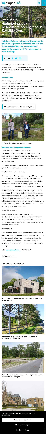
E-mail (20, 58)
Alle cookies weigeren (23, 425)
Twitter (16, 58)
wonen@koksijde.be (13, 250)
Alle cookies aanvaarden (23, 420)
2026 (18, 2)
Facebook (12, 58)
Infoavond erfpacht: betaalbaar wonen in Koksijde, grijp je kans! (19, 338)
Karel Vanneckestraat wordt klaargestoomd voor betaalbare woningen (23, 376)
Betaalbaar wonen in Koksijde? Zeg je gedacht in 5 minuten (22, 299)
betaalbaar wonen (9, 256)
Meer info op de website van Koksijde (18, 107)
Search (39, 3)
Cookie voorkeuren (23, 430)
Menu (44, 3)
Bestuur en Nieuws (10, 19)
